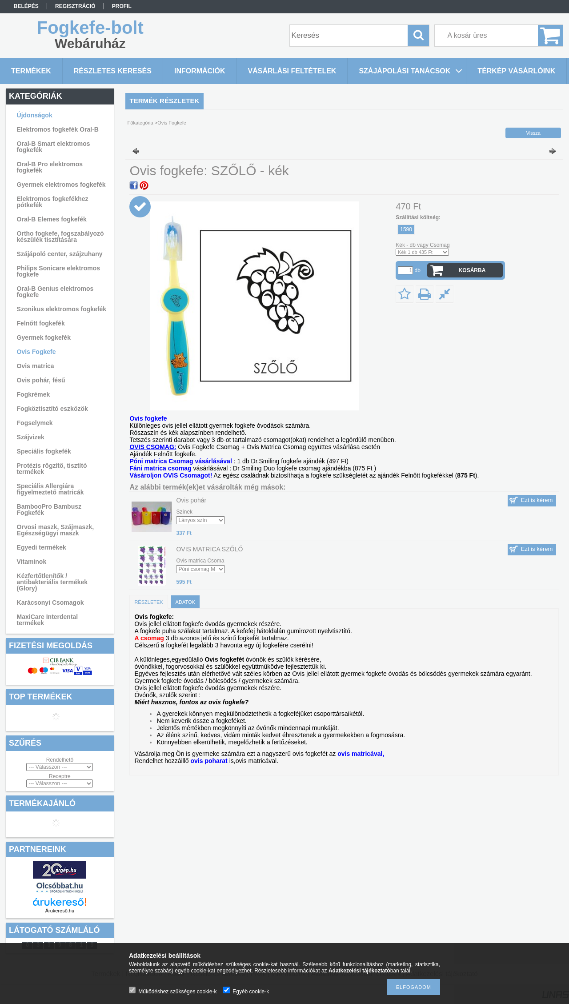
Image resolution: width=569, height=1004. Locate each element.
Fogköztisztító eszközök (52, 408)
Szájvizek (30, 437)
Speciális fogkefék (44, 451)
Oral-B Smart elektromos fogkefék (53, 146)
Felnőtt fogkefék (41, 323)
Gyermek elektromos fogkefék (61, 184)
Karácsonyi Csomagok (50, 602)
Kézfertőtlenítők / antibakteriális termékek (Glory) (52, 582)
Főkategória (140, 122)
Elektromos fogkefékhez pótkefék (52, 202)
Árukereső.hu (59, 910)
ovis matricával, (360, 753)
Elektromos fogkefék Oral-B (58, 129)
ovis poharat (209, 760)
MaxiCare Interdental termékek (47, 619)
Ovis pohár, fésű (41, 380)
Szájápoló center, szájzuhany (60, 253)
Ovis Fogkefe (36, 351)
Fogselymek (35, 422)
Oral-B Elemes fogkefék (52, 219)
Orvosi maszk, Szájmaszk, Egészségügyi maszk (55, 530)
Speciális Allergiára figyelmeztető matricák (50, 489)
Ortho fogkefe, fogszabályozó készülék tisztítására (60, 236)
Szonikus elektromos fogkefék (62, 309)
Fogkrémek (33, 394)
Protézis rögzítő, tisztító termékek (52, 468)
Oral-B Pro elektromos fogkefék (50, 167)
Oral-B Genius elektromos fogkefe (55, 291)
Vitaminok (32, 561)
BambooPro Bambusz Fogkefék (49, 509)
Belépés (26, 6)
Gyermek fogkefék (44, 337)
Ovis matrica (35, 365)
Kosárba (472, 270)
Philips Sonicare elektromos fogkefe (58, 271)
